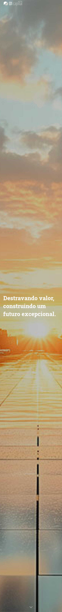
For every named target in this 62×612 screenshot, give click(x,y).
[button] (31, 607)
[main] (31, 306)
